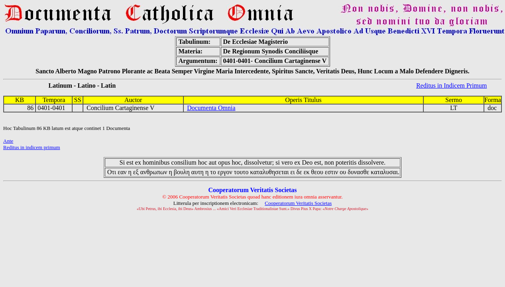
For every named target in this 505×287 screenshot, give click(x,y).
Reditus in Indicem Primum (451, 85)
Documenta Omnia (211, 107)
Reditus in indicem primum (31, 147)
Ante (8, 141)
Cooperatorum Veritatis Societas (298, 203)
